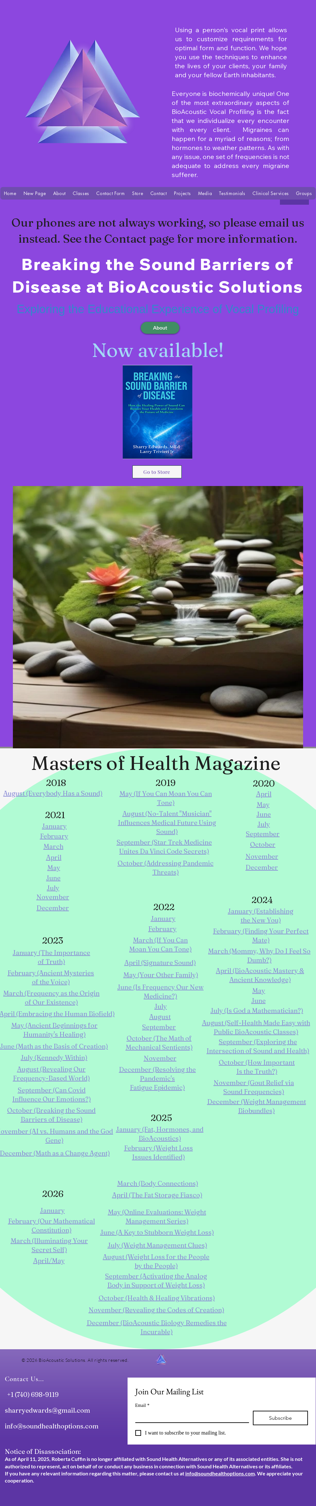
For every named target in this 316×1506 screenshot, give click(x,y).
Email (142, 1405)
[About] (160, 328)
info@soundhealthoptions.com (52, 1426)
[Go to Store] (157, 471)
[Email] (190, 1416)
